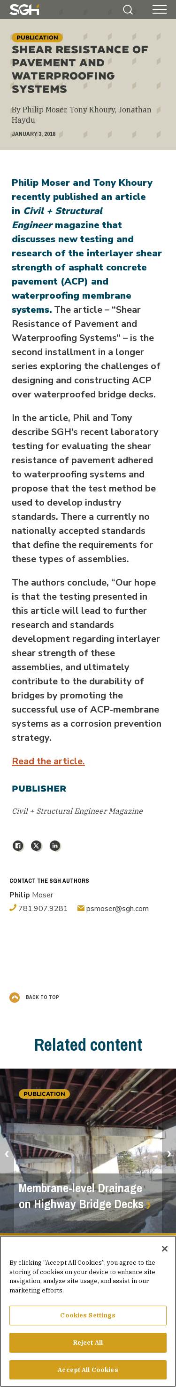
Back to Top (34, 997)
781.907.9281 (38, 909)
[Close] (164, 1252)
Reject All (88, 1346)
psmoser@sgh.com (113, 909)
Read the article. (48, 761)
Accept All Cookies (88, 1374)
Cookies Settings (87, 1319)
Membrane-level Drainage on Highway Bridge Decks (81, 1196)
